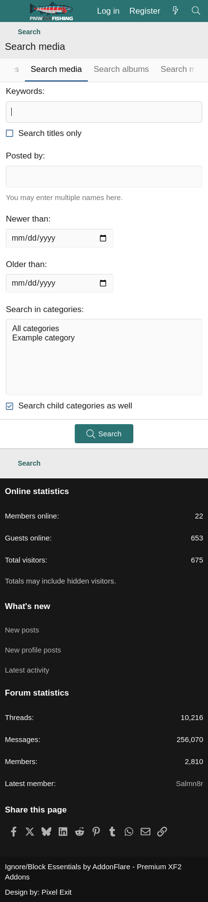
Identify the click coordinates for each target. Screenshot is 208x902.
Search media (56, 69)
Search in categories (44, 309)
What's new (27, 606)
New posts (22, 630)
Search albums (121, 69)
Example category (104, 338)
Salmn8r (189, 783)
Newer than (27, 219)
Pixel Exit (57, 892)
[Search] (196, 11)
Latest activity (27, 670)
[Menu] (13, 11)
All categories (104, 329)
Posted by (24, 155)
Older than (25, 264)
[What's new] (175, 11)
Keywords (24, 91)
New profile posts (33, 650)
